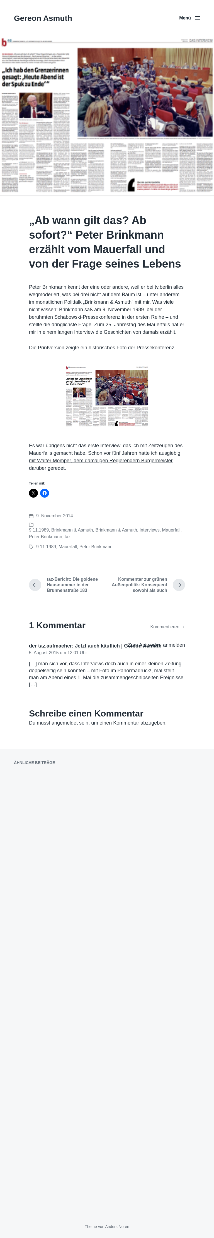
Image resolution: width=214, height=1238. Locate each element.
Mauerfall (171, 530)
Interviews (150, 530)
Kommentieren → (167, 626)
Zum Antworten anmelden (156, 645)
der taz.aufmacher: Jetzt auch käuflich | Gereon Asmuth (95, 646)
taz (67, 536)
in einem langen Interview (65, 332)
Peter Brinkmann (45, 536)
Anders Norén (117, 1226)
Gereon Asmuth (43, 18)
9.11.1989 (39, 530)
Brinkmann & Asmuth (72, 530)
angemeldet (65, 723)
